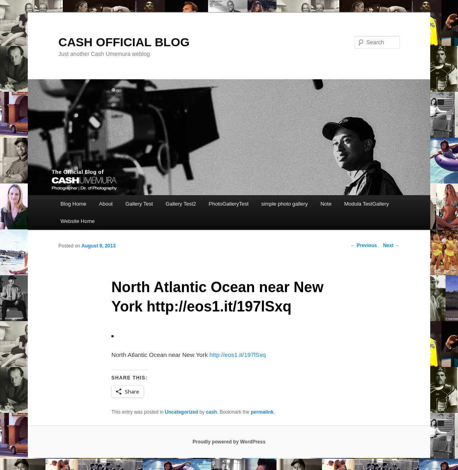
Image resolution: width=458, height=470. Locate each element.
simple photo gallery (284, 204)
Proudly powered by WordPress (228, 442)
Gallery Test (139, 204)
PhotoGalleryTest (229, 204)
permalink (262, 412)
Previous (364, 245)
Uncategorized (181, 412)
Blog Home (73, 204)
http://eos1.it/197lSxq (237, 354)
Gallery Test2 (180, 204)
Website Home (77, 221)
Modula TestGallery (366, 204)
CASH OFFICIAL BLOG (124, 42)
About (106, 204)
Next (391, 245)
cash (211, 412)
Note (325, 204)
